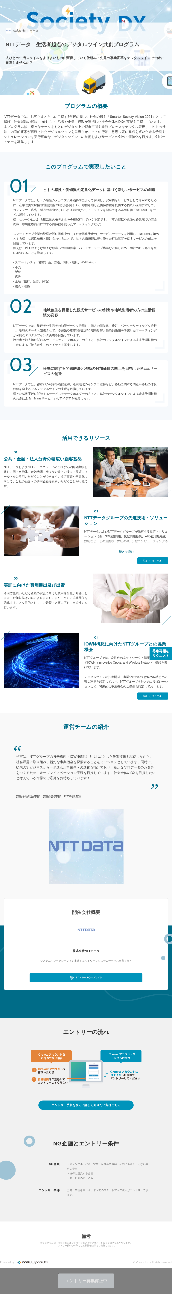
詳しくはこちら (153, 560)
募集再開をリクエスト (160, 653)
